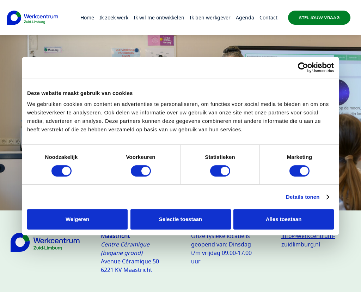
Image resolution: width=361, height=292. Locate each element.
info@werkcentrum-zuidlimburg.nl (308, 240)
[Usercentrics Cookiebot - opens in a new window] (303, 67)
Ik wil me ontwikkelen (159, 17)
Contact (268, 17)
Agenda (245, 17)
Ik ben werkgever (210, 17)
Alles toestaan (284, 219)
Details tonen (302, 197)
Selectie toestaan (180, 219)
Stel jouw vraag (319, 17)
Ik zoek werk (113, 17)
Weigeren (77, 219)
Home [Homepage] (87, 17)
